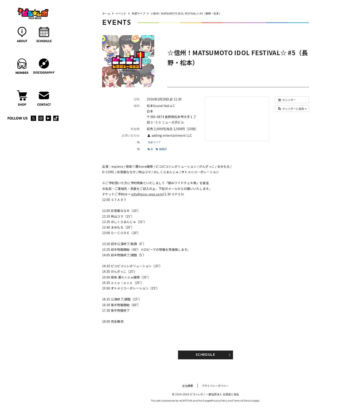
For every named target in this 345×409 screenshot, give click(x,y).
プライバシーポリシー (215, 385)
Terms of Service (242, 400)
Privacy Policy (219, 400)
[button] (292, 108)
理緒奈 (161, 149)
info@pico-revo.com (147, 194)
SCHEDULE (205, 355)
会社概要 (187, 385)
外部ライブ (154, 142)
